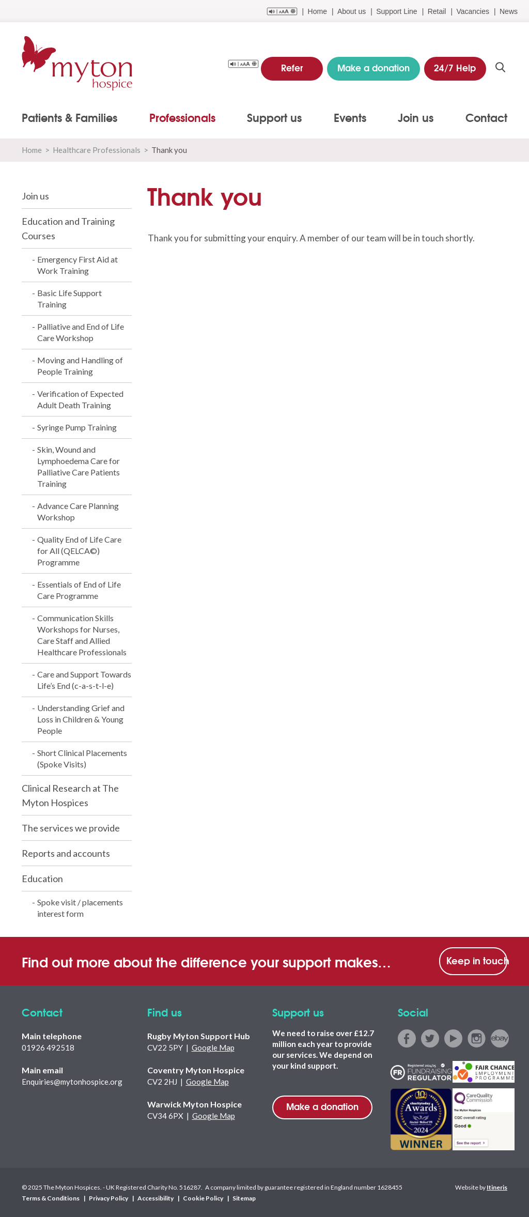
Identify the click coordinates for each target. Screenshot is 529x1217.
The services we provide (71, 828)
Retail (437, 11)
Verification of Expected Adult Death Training (80, 399)
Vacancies (472, 11)
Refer (292, 67)
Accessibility (155, 1197)
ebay (500, 1038)
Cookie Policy (203, 1197)
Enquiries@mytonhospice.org (72, 1081)
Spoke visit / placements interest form (80, 907)
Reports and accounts (66, 853)
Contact (486, 117)
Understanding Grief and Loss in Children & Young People (81, 719)
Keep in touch (476, 960)
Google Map (213, 1047)
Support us (274, 117)
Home (317, 11)
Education (42, 878)
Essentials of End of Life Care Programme (79, 589)
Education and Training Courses (68, 228)
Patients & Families (69, 117)
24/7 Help (455, 67)
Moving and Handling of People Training (80, 365)
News (509, 11)
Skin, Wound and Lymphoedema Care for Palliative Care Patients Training (78, 466)
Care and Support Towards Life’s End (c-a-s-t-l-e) (84, 679)
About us (351, 11)
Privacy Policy (108, 1197)
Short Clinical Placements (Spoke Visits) (82, 758)
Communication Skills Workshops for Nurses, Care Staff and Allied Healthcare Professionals (82, 635)
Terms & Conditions (51, 1197)
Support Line (396, 11)
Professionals (182, 117)
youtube (453, 1038)
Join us (415, 117)
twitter (430, 1038)
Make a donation (322, 1106)
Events (350, 117)
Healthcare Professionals (97, 150)
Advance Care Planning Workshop (78, 511)
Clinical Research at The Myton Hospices (70, 795)
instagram (477, 1038)
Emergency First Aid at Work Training (77, 264)
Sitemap (244, 1197)
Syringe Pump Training (77, 427)
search (500, 67)
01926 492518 (48, 1047)
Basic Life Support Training (69, 298)
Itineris (497, 1187)
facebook (407, 1038)
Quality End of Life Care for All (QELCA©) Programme (79, 550)
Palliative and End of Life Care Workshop (80, 332)
